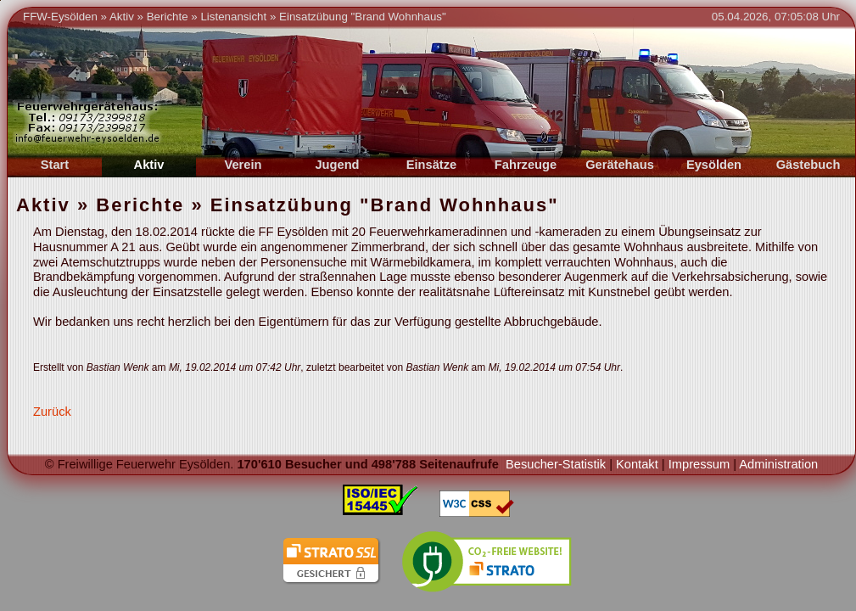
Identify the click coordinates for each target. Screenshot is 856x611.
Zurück (52, 411)
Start (55, 164)
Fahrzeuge (526, 164)
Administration (778, 464)
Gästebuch (808, 164)
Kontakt (637, 464)
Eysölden (713, 164)
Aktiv (121, 16)
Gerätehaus (619, 164)
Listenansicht (233, 16)
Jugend (337, 164)
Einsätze (431, 164)
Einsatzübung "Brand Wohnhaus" (362, 16)
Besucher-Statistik (556, 464)
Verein (243, 164)
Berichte (167, 16)
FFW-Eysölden (60, 16)
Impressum (699, 464)
